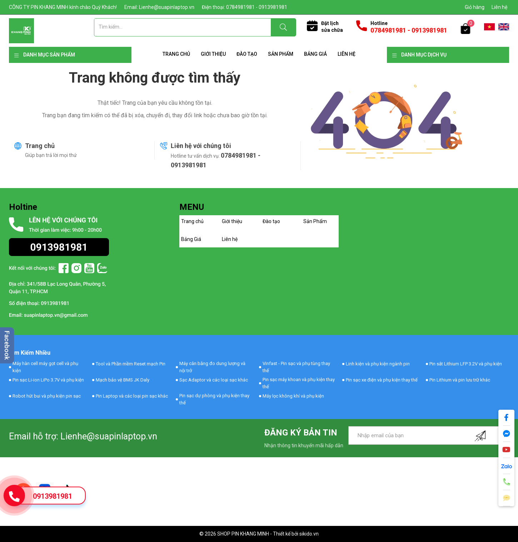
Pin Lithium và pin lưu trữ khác (459, 380)
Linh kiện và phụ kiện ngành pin (378, 363)
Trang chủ (176, 54)
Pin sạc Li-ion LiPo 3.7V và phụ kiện (48, 380)
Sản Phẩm (280, 54)
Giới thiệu (213, 54)
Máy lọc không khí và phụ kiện (293, 396)
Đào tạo (246, 54)
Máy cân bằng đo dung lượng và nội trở (212, 367)
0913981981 (52, 496)
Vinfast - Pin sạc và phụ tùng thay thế (296, 367)
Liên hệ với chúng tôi (201, 145)
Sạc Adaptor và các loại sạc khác (213, 380)
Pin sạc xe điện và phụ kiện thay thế (382, 380)
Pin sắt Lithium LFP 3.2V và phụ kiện (465, 363)
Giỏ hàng (474, 7)
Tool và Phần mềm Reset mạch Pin (130, 363)
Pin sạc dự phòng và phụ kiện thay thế (214, 399)
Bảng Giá (315, 54)
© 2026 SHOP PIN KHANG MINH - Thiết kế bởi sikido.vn (259, 534)
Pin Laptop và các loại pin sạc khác (132, 396)
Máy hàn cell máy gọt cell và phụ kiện (45, 367)
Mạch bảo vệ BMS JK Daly (122, 380)
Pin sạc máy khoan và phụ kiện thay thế (299, 383)
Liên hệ (499, 7)
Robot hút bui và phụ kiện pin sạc (47, 396)
